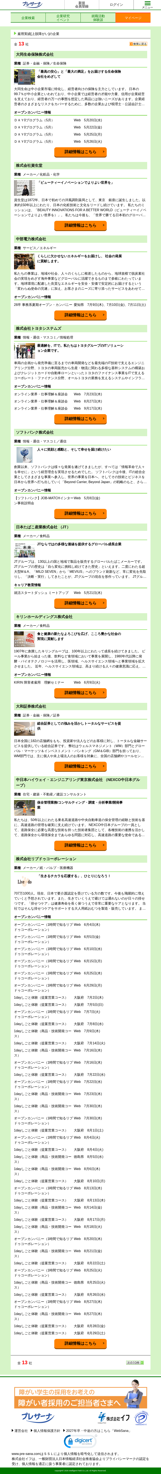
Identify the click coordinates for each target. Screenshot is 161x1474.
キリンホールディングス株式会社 (44, 617)
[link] (80, 1442)
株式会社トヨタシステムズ (38, 328)
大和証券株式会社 (31, 706)
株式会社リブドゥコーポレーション (46, 859)
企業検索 (28, 18)
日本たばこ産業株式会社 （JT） (43, 527)
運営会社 (21, 1431)
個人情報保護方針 (47, 1431)
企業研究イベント (63, 18)
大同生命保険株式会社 (35, 54)
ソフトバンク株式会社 (35, 432)
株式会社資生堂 (29, 165)
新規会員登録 (81, 4)
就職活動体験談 (98, 18)
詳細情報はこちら (80, 152)
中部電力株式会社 (31, 239)
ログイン (116, 4)
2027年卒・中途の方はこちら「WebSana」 (99, 1431)
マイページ (133, 18)
